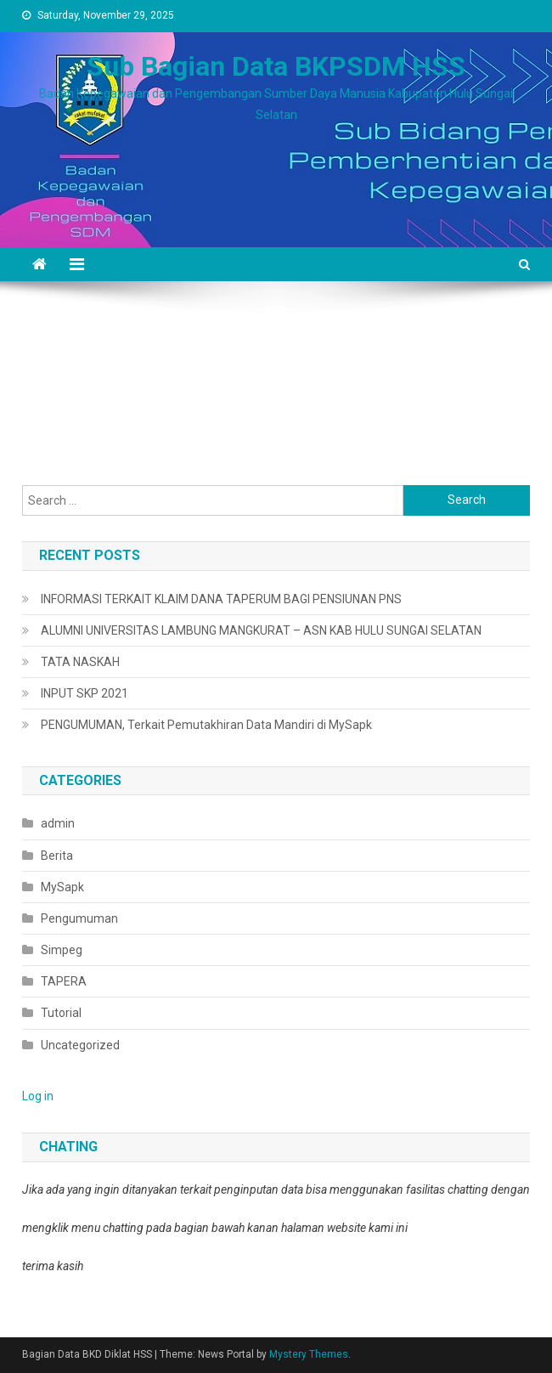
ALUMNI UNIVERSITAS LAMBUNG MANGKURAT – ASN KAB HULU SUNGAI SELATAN (261, 630)
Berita (57, 855)
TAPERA (64, 981)
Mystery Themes (308, 1354)
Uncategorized (80, 1045)
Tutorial (61, 1013)
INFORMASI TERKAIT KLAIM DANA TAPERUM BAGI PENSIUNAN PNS (221, 599)
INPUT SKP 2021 (84, 693)
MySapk (62, 887)
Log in (38, 1096)
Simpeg (61, 950)
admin (58, 823)
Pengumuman (79, 918)
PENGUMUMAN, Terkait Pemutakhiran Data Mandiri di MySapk (206, 725)
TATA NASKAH (80, 662)
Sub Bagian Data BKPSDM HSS (276, 66)
